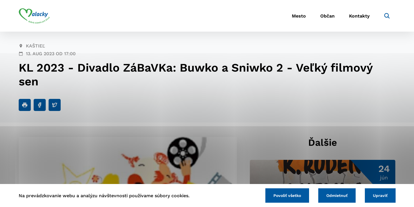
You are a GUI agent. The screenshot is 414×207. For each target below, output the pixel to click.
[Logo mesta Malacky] (34, 16)
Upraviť (380, 195)
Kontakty (359, 16)
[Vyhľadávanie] (387, 16)
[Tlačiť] (25, 105)
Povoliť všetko (287, 195)
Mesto (299, 16)
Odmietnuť (337, 195)
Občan (327, 16)
